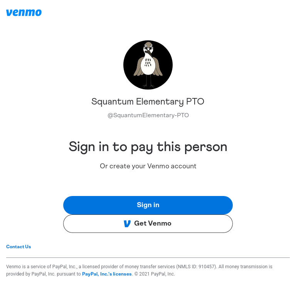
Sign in (148, 205)
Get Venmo (147, 224)
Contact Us (18, 246)
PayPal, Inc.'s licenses (107, 274)
